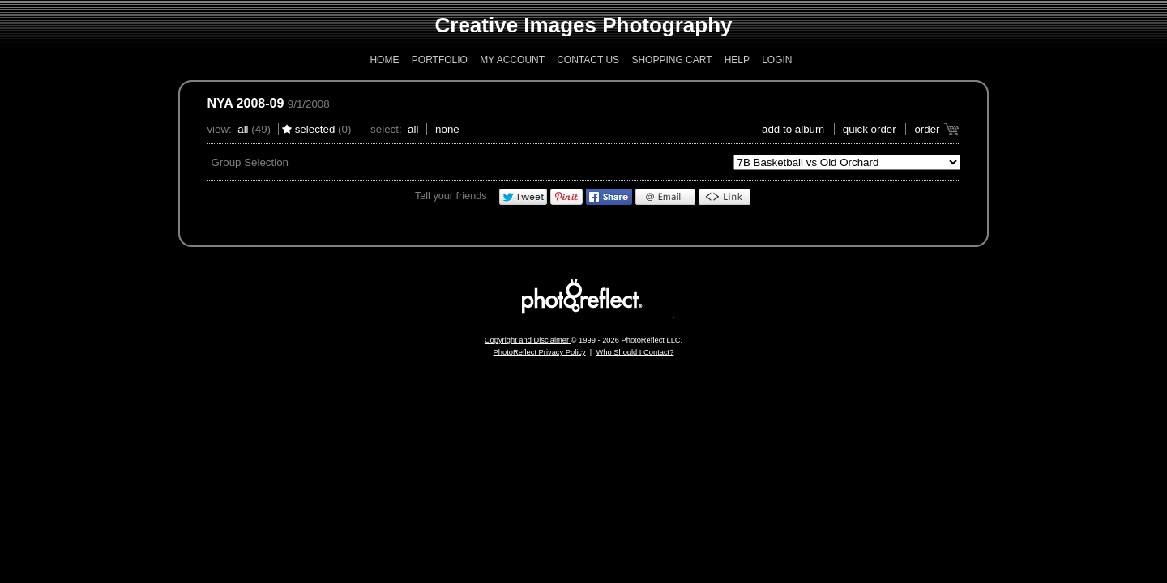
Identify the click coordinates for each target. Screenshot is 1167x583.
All (242, 129)
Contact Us (588, 60)
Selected (315, 129)
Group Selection (250, 162)
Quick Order (869, 129)
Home (384, 60)
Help (737, 60)
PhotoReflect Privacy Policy (540, 352)
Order (926, 129)
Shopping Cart (671, 60)
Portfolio (440, 60)
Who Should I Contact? (634, 352)
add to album (793, 129)
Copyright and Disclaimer (528, 340)
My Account (512, 60)
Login (777, 60)
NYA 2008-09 (245, 103)
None (447, 129)
